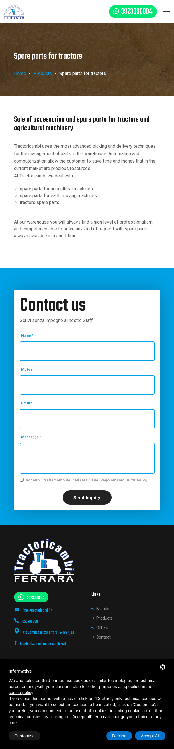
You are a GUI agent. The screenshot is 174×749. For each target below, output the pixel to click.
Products (43, 73)
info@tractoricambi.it (37, 610)
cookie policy (21, 692)
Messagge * (31, 437)
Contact (103, 637)
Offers (102, 627)
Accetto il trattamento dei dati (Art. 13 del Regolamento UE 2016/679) (87, 480)
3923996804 (137, 11)
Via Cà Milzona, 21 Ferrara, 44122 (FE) (48, 632)
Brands (102, 608)
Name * (27, 336)
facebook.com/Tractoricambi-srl (40, 644)
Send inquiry (87, 497)
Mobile (27, 369)
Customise (24, 735)
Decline (119, 735)
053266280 (30, 621)
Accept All (150, 735)
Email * (26, 403)
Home (20, 73)
